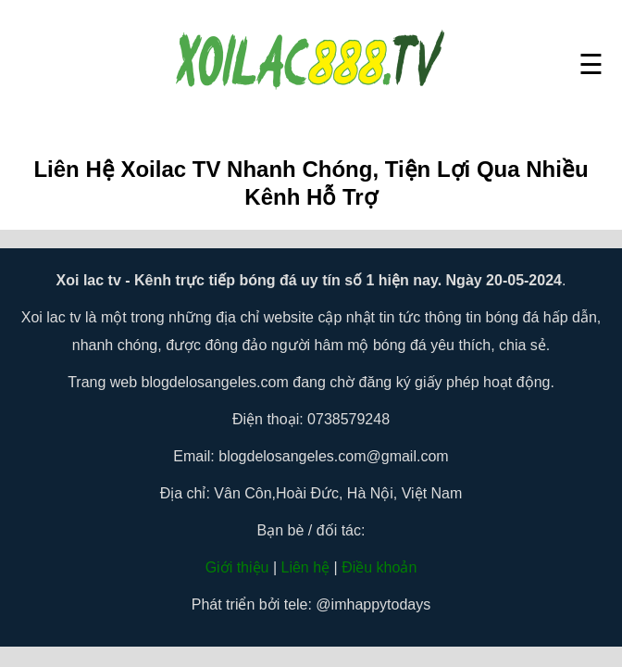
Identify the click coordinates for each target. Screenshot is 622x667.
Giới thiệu (237, 567)
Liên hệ (305, 567)
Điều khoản (379, 567)
